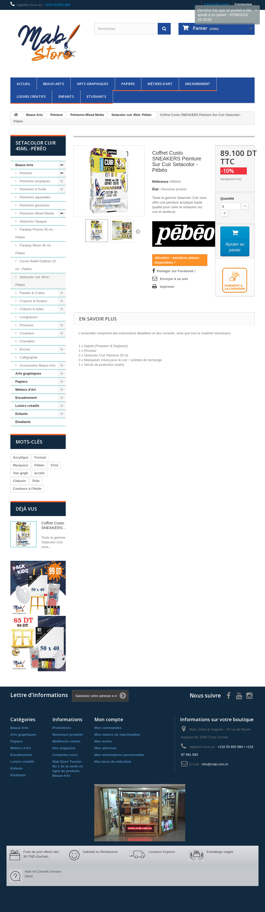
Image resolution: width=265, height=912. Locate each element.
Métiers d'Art (160, 83)
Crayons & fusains (33, 301)
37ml (54, 465)
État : (156, 189)
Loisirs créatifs (31, 96)
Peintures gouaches (34, 205)
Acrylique (20, 457)
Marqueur (20, 465)
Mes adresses (105, 748)
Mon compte (108, 719)
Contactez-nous (65, 755)
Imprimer (167, 287)
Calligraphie (28, 357)
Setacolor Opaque (33, 221)
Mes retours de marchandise (117, 735)
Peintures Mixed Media (36, 213)
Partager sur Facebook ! (176, 271)
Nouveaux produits (67, 735)
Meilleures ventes (66, 741)
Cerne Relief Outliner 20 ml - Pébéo (35, 265)
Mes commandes (108, 728)
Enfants (66, 96)
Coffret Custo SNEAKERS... (53, 525)
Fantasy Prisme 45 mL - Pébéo (35, 233)
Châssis (19, 481)
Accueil (23, 83)
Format (40, 457)
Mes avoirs (103, 741)
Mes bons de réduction (112, 762)
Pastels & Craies (32, 293)
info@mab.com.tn (215, 764)
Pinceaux (26, 325)
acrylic (39, 473)
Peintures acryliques (34, 181)
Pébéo (39, 465)
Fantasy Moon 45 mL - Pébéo (34, 249)
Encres (24, 349)
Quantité (227, 198)
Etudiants (96, 96)
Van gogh (20, 473)
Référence (160, 182)
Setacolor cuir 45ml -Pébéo (33, 281)
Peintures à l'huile (32, 189)
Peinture (25, 173)
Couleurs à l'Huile (27, 489)
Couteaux (26, 333)
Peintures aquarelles (34, 197)
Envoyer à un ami (174, 279)
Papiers (128, 83)
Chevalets (27, 341)
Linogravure (28, 317)
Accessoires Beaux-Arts (37, 365)
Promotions (61, 728)
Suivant (138, 231)
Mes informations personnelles (119, 755)
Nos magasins (63, 748)
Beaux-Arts (53, 83)
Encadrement (197, 83)
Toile (35, 481)
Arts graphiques (92, 83)
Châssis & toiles (31, 309)
